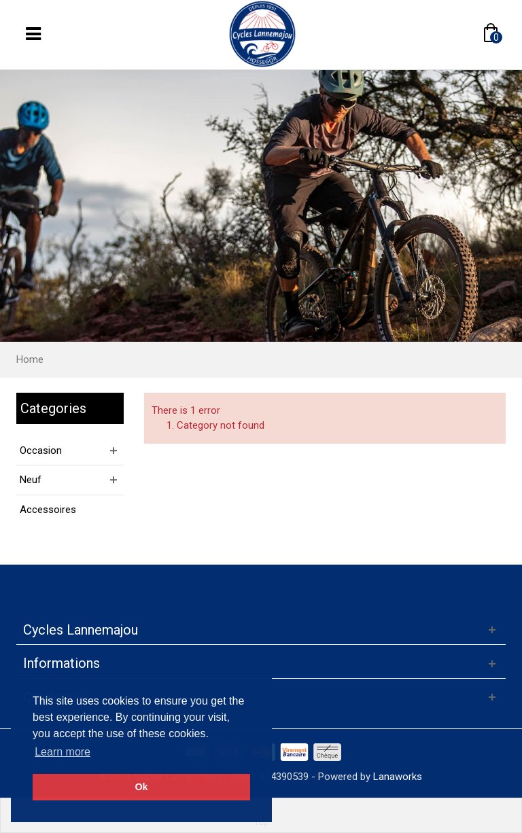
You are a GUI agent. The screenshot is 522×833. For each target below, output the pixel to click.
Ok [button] (141, 786)
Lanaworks (397, 776)
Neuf (30, 480)
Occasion (41, 450)
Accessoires (48, 509)
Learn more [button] (62, 752)
